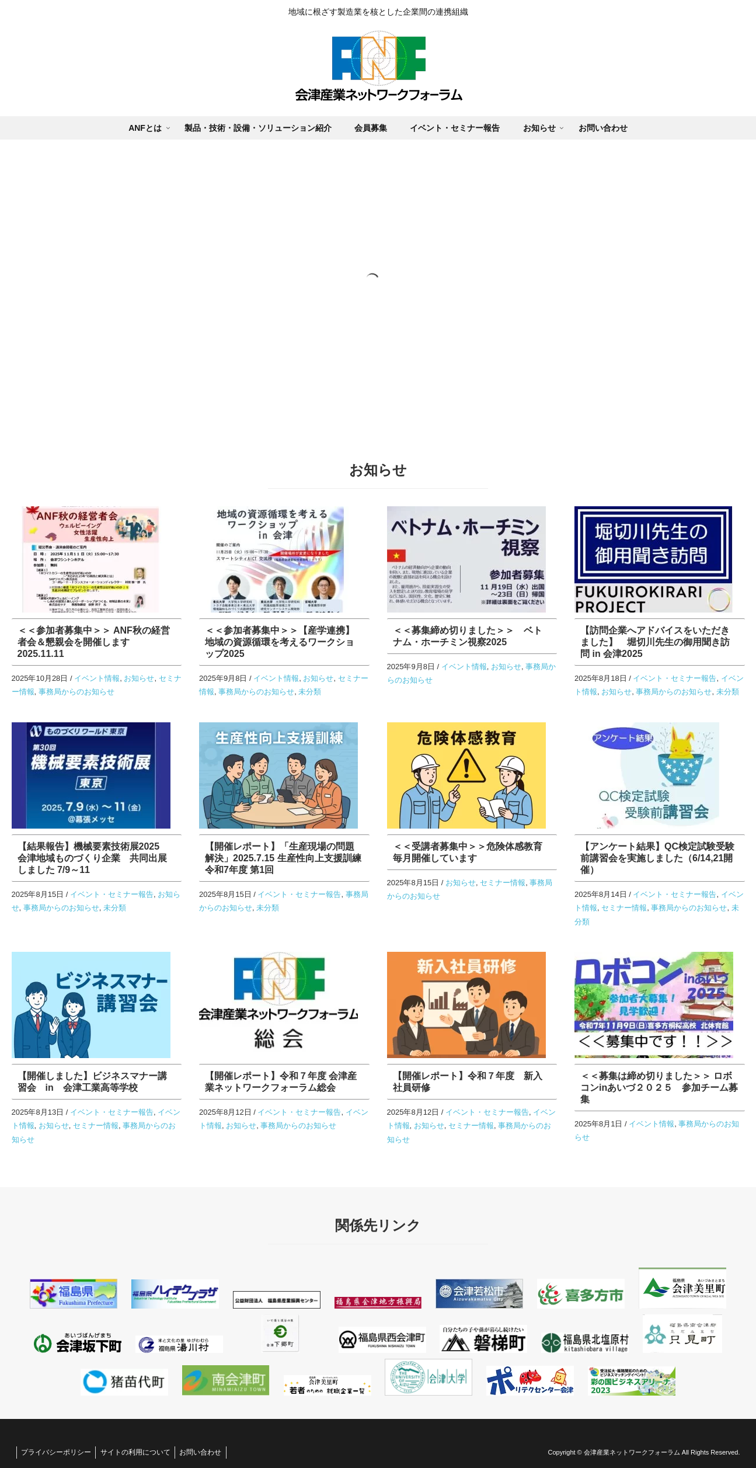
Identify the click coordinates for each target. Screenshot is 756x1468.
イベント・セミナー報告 (674, 678)
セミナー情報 (502, 882)
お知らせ (139, 678)
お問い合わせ (208, 1452)
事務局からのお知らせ (76, 691)
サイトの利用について (140, 1452)
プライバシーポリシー (58, 1452)
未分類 (309, 691)
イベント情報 (97, 678)
